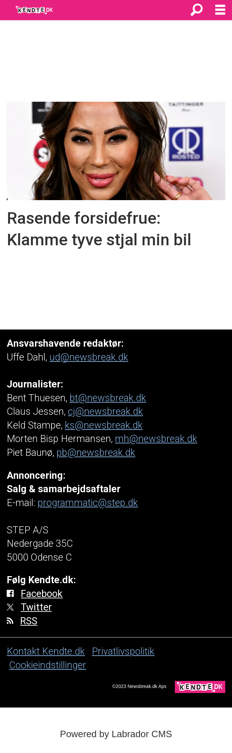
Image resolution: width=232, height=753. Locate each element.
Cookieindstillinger (47, 665)
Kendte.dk (63, 651)
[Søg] (196, 10)
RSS (28, 621)
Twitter (36, 607)
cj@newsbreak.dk (105, 411)
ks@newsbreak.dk (104, 425)
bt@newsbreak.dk (108, 398)
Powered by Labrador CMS (116, 734)
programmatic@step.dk (88, 502)
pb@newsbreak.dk (95, 452)
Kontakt (24, 651)
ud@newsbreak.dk (88, 357)
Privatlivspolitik (123, 651)
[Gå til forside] (34, 10)
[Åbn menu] (220, 10)
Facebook (42, 593)
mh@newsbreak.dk (156, 438)
